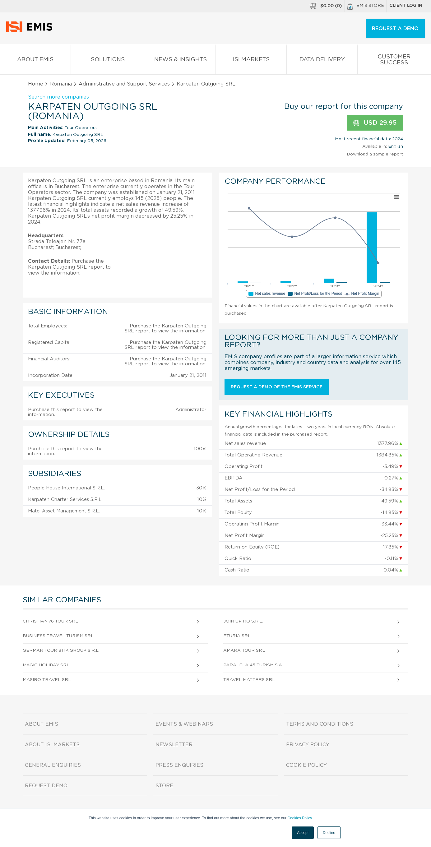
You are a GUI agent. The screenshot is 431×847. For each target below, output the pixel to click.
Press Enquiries (179, 765)
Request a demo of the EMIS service (276, 387)
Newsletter (173, 744)
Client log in (405, 5)
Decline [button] (329, 833)
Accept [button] (302, 833)
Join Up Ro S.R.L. (243, 621)
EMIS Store (365, 6)
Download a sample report (375, 154)
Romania (61, 83)
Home (35, 83)
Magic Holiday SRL (46, 665)
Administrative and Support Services (124, 83)
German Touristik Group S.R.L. (61, 650)
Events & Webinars (184, 724)
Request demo (46, 785)
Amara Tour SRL (244, 650)
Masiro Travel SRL (47, 680)
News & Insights (180, 61)
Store (164, 785)
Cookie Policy (306, 765)
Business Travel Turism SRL (58, 636)
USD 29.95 (375, 123)
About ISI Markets (52, 744)
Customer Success (394, 61)
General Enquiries (53, 765)
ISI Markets (251, 61)
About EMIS (35, 61)
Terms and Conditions (319, 724)
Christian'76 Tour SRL (50, 621)
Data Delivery (322, 61)
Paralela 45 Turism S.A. (253, 665)
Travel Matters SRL (249, 680)
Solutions (108, 61)
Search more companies (58, 97)
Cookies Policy (299, 818)
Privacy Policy (307, 744)
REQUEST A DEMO (395, 28)
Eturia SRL (237, 636)
